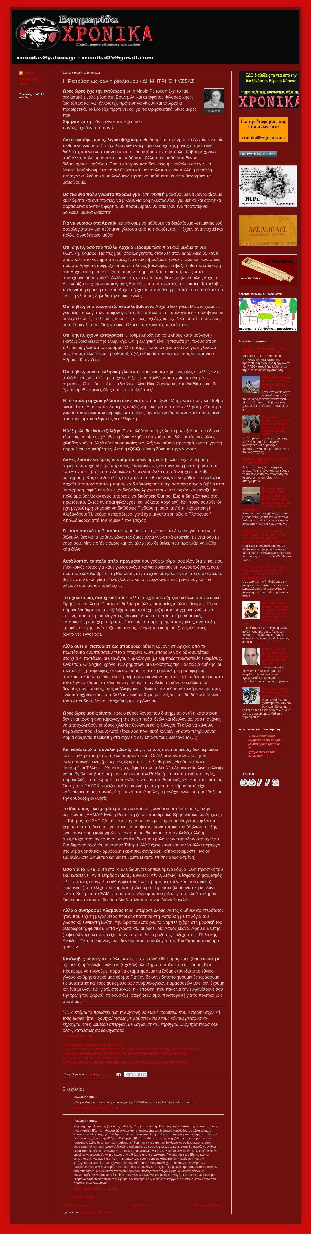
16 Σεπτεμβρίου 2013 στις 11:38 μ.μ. (97, 1188)
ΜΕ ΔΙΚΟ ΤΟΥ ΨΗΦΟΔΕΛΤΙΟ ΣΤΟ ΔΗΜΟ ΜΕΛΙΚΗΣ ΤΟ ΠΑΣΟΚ (264, 350)
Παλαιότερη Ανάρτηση (209, 1205)
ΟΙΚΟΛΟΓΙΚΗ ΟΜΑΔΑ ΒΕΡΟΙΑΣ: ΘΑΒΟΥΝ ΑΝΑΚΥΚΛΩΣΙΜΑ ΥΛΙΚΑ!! (276, 383)
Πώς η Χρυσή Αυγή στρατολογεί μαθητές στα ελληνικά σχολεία (275, 692)
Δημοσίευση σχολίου (82, 1197)
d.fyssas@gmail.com (77, 1036)
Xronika (29, 73)
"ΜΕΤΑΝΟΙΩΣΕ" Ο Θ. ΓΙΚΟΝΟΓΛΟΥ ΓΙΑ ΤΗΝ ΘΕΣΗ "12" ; (265, 461)
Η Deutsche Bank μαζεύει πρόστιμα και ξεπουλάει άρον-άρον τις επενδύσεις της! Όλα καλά (275, 656)
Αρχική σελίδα (141, 1205)
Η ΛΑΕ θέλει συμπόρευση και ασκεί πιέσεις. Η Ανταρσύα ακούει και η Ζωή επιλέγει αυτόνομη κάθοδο (276, 425)
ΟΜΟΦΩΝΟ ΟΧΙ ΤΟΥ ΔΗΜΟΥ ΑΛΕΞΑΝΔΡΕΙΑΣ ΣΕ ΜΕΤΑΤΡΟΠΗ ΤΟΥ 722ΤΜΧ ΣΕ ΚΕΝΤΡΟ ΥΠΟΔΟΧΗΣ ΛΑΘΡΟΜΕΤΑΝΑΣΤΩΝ (265, 537)
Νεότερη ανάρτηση (76, 1205)
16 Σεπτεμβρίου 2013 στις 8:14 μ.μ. (96, 1108)
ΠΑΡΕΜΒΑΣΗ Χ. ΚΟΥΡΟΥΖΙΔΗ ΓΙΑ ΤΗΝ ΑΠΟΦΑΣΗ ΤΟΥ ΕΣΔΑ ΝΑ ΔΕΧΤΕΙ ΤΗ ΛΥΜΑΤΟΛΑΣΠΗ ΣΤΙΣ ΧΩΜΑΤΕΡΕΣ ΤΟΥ (265, 572)
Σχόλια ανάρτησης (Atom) (96, 1212)
